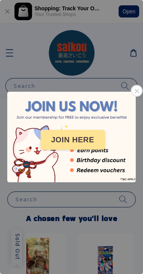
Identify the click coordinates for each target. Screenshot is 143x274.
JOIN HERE (72, 139)
